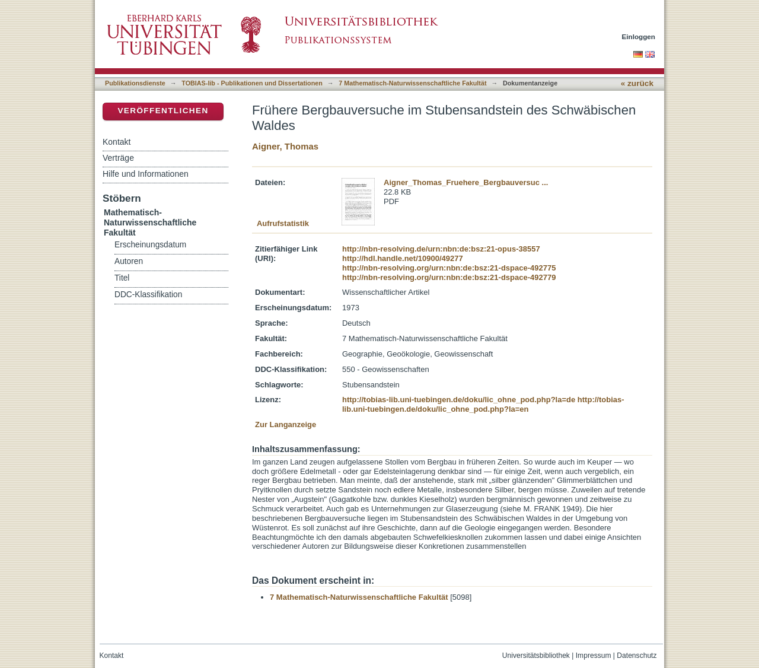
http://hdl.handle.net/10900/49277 (402, 258)
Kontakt (116, 142)
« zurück (637, 83)
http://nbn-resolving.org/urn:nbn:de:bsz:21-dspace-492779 (449, 277)
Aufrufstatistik (283, 223)
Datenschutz (636, 655)
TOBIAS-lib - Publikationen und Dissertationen (252, 83)
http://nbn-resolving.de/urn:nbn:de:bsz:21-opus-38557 (441, 248)
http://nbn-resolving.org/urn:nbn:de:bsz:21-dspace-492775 (449, 267)
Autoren (128, 261)
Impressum (593, 655)
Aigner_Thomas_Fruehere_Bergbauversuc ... (466, 182)
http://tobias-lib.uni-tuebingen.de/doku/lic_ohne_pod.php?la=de (458, 399)
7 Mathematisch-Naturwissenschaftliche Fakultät (412, 83)
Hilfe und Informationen (146, 174)
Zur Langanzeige (285, 424)
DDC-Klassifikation (148, 294)
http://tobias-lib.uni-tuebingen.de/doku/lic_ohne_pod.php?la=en (483, 404)
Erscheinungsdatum (150, 244)
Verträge (118, 158)
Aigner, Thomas (285, 146)
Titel (121, 277)
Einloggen (639, 36)
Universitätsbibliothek (536, 655)
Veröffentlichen (162, 110)
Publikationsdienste (135, 83)
